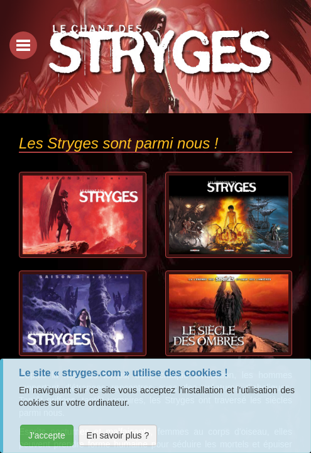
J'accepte (46, 435)
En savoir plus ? (118, 435)
